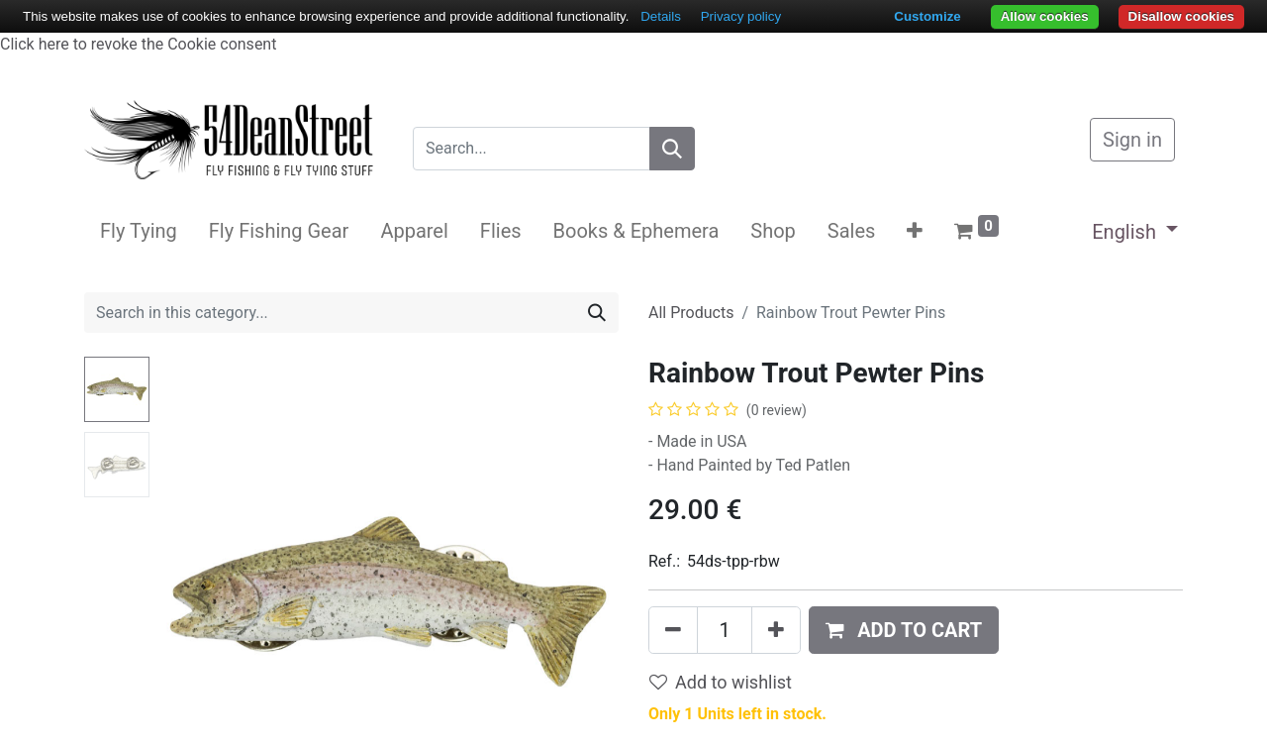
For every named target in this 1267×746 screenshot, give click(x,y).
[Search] (672, 148)
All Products (690, 312)
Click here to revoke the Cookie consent (138, 44)
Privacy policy (741, 16)
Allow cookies (1045, 16)
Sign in (1132, 140)
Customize (927, 16)
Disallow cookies (1181, 16)
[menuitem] (138, 231)
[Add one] (776, 630)
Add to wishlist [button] (720, 682)
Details (660, 16)
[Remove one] (673, 630)
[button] (914, 231)
